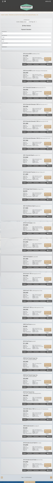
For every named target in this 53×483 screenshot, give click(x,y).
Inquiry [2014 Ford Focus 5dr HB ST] (24, 351)
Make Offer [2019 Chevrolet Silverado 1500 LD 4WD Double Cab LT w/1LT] (30, 148)
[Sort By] (25, 22)
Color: (24, 57)
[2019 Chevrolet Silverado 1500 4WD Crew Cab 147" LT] (11, 111)
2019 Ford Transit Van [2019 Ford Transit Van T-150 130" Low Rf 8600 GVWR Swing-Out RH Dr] (32, 392)
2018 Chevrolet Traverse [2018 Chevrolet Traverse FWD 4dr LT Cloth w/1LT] (34, 172)
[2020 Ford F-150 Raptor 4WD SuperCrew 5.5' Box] (11, 314)
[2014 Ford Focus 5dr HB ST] (11, 348)
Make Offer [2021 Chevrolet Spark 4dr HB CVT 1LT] (30, 165)
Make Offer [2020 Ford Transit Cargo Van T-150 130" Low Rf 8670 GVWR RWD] (30, 369)
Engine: (33, 58)
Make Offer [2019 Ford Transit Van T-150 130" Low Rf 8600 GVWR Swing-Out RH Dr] (30, 403)
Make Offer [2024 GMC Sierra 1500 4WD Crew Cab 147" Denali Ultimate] (30, 419)
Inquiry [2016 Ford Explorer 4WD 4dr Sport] (24, 250)
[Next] (51, 477)
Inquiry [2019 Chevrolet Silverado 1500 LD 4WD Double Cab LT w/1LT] (24, 148)
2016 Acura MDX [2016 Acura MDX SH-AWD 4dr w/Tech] (31, 53)
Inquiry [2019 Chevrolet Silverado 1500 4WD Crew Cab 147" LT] (24, 114)
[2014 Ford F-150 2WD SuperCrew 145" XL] (11, 280)
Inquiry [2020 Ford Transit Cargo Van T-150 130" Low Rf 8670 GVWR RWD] (24, 369)
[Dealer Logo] (26, 7)
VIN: (33, 57)
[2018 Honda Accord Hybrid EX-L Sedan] (11, 449)
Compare (47, 61)
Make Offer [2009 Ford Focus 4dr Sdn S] (30, 334)
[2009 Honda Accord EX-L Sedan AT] (11, 432)
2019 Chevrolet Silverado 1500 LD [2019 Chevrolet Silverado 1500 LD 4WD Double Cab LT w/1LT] (36, 138)
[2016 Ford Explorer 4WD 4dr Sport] (11, 246)
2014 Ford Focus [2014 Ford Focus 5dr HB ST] (29, 341)
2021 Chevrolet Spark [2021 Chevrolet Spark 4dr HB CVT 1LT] (31, 155)
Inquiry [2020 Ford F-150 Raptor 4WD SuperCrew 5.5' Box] (24, 317)
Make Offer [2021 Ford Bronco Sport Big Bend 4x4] (30, 216)
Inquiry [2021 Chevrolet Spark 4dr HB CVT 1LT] (24, 165)
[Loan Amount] (26, 33)
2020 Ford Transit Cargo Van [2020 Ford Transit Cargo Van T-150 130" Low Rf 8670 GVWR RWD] (30, 358)
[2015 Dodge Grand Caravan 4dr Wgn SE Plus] (11, 195)
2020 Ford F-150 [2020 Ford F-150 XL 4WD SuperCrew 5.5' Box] (32, 290)
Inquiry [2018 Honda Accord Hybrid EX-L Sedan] (24, 453)
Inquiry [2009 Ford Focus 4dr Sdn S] (24, 334)
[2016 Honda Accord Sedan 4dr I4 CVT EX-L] (11, 466)
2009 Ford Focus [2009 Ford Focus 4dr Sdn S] (29, 324)
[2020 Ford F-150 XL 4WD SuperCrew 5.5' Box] (11, 297)
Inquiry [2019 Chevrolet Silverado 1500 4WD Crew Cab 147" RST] (24, 131)
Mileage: (33, 76)
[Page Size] (35, 22)
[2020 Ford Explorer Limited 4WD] (11, 263)
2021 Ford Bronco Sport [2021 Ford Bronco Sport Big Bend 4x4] (31, 206)
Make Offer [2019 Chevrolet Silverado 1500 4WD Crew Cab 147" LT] (30, 114)
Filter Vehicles (26, 25)
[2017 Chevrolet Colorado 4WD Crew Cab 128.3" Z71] (11, 94)
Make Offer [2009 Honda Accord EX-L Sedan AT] (30, 436)
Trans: (24, 94)
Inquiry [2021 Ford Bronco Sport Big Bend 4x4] (24, 216)
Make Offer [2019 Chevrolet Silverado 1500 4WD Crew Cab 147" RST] (30, 131)
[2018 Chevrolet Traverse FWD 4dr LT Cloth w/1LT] (11, 178)
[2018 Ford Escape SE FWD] (11, 229)
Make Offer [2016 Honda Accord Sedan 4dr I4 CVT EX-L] (30, 470)
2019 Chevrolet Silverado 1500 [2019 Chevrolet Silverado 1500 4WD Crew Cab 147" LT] (35, 104)
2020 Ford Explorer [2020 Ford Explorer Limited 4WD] (30, 256)
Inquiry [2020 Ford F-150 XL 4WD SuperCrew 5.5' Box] (24, 300)
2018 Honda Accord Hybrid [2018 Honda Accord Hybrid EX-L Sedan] (32, 442)
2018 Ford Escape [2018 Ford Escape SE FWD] (29, 223)
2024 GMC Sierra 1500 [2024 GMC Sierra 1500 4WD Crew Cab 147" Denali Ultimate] (35, 409)
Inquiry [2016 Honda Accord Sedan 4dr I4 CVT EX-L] (24, 470)
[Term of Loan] (26, 45)
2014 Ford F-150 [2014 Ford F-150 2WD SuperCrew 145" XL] (32, 273)
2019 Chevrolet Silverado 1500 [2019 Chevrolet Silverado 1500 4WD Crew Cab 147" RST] (35, 121)
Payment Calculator (26, 29)
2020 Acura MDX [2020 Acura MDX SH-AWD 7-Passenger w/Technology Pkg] (35, 70)
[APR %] (26, 41)
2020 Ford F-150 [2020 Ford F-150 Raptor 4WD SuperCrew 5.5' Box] (33, 307)
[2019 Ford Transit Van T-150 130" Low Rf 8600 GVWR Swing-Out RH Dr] (11, 398)
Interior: (24, 58)
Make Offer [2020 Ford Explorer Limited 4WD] (30, 267)
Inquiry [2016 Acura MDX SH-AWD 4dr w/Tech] (24, 64)
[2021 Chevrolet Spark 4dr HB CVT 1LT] (11, 162)
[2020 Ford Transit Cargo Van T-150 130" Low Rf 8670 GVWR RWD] (11, 365)
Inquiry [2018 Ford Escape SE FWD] (24, 233)
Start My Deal (36, 64)
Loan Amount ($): (4, 31)
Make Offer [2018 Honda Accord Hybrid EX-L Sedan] (30, 453)
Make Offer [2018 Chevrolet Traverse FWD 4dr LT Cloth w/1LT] (30, 182)
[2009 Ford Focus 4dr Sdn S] (11, 331)
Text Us (49, 64)
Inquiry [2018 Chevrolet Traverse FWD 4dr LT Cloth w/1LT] (24, 182)
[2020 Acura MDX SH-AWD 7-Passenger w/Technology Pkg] (11, 77)
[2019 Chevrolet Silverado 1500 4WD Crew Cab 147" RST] (11, 128)
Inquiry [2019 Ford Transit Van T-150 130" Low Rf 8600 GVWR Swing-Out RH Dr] (24, 403)
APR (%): (3, 39)
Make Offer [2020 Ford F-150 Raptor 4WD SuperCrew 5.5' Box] (30, 317)
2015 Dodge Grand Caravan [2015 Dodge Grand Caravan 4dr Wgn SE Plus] (33, 189)
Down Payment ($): (4, 35)
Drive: (24, 76)
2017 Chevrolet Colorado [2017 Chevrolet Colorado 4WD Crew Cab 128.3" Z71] (34, 87)
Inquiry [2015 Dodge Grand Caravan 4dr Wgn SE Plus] (24, 199)
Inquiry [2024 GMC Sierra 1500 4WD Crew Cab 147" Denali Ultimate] (24, 419)
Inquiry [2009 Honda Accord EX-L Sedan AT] (24, 436)
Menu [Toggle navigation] (48, 1)
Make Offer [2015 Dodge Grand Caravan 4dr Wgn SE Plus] (30, 199)
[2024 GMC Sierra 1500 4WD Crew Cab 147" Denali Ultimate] (11, 415)
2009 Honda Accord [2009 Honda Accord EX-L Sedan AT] (31, 426)
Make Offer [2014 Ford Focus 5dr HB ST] (30, 351)
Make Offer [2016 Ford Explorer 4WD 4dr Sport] (30, 250)
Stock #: (33, 94)
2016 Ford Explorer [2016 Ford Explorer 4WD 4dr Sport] (30, 239)
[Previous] (2, 477)
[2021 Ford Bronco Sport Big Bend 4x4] (11, 212)
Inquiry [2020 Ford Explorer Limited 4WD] (24, 267)
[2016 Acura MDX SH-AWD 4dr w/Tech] (11, 60)
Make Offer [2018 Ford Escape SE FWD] (30, 233)
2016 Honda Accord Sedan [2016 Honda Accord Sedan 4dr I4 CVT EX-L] (33, 459)
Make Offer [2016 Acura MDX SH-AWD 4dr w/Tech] (30, 64)
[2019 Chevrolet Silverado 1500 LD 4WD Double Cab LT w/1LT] (11, 145)
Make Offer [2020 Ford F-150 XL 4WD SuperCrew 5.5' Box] (30, 300)
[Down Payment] (26, 37)
